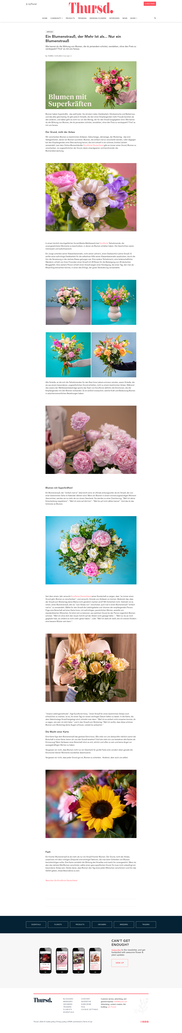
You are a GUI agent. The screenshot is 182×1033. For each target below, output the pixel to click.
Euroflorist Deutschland (93, 145)
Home (44, 18)
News (124, 18)
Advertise (86, 1001)
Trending (82, 18)
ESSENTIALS (36, 924)
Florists (67, 1009)
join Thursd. (112, 1007)
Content (85, 999)
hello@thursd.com (120, 1001)
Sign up (120, 963)
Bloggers (68, 999)
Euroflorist (103, 243)
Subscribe (116, 950)
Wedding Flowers (98, 18)
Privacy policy (61, 1022)
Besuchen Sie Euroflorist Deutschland (61, 881)
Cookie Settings (89, 1009)
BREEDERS (124, 924)
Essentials (68, 1012)
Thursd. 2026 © (39, 1022)
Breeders (68, 1001)
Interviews (114, 18)
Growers (68, 1004)
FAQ (83, 1007)
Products (70, 18)
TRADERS (146, 924)
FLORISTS (58, 924)
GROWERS (102, 924)
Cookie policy (50, 1022)
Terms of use (87, 1022)
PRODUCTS (80, 924)
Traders (67, 1007)
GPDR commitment (75, 1022)
